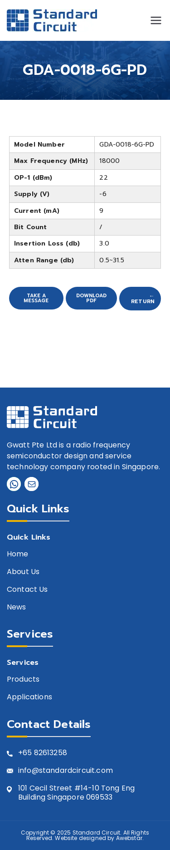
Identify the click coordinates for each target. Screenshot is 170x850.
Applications (29, 697)
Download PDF (91, 298)
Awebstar (129, 838)
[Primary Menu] (156, 20)
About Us (23, 572)
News (16, 607)
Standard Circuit (97, 832)
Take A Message (36, 298)
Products (23, 679)
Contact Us (27, 590)
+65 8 (28, 753)
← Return (143, 298)
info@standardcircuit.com (65, 771)
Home (18, 554)
